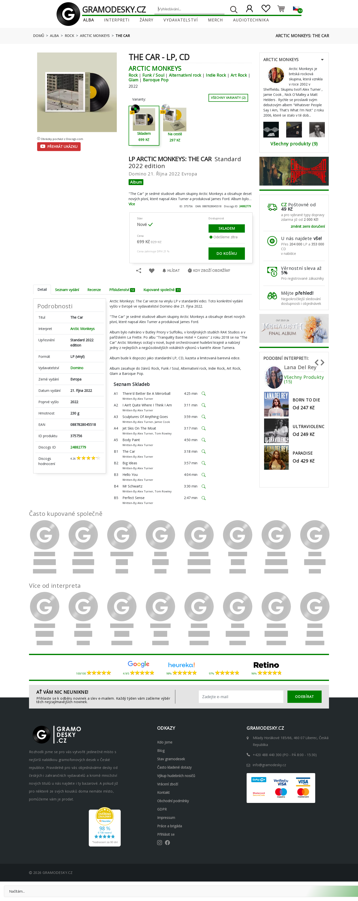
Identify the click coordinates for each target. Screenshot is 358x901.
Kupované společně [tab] (161, 289)
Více (132, 204)
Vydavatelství (181, 20)
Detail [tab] (42, 289)
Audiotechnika (251, 20)
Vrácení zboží (167, 784)
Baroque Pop (155, 80)
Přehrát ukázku (58, 146)
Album (136, 182)
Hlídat (171, 270)
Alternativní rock (185, 75)
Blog (160, 750)
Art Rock (239, 75)
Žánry (147, 20)
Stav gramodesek (171, 759)
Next (322, 360)
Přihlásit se (166, 834)
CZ (284, 205)
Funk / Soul (153, 75)
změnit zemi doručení (308, 226)
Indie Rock (216, 75)
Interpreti (117, 20)
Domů (38, 35)
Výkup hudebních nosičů (176, 775)
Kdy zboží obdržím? (209, 270)
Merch (215, 20)
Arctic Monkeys (95, 35)
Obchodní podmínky (173, 800)
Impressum (166, 817)
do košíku (226, 253)
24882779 (245, 206)
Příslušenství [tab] (122, 289)
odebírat (304, 696)
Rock (69, 35)
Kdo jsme (164, 742)
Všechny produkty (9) (294, 144)
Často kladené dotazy (174, 767)
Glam (133, 80)
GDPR (162, 809)
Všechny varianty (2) (228, 98)
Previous (316, 360)
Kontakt (163, 792)
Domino (76, 367)
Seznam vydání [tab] (67, 289)
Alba (88, 20)
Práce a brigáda (169, 826)
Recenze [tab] (94, 289)
